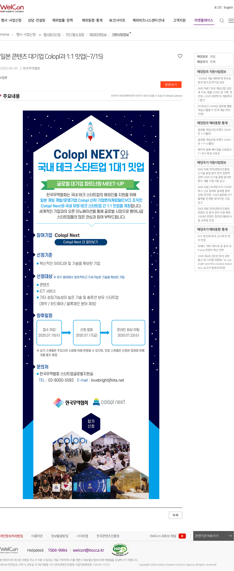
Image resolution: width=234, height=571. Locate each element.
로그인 (218, 7)
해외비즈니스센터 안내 (148, 20)
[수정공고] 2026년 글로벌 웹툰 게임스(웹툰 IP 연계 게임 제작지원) (215, 110)
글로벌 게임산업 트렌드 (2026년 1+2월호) (214, 131)
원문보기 (171, 84)
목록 (175, 515)
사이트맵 (82, 536)
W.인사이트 (117, 20)
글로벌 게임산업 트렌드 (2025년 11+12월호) (214, 141)
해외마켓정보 (98, 34)
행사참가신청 (51, 34)
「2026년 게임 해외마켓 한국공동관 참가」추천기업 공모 (214, 80)
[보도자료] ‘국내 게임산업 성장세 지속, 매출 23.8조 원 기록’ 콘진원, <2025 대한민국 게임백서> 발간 (215, 94)
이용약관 (37, 536)
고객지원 (179, 20)
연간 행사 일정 (75, 34)
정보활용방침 (59, 536)
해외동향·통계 (92, 20)
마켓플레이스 (203, 20)
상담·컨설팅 (36, 20)
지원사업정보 (120, 34)
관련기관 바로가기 (207, 536)
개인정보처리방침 (11, 536)
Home (4, 35)
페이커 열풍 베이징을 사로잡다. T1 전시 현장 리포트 (215, 151)
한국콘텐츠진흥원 (108, 536)
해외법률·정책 (62, 20)
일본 (4, 77)
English (228, 7)
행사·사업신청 (11, 20)
